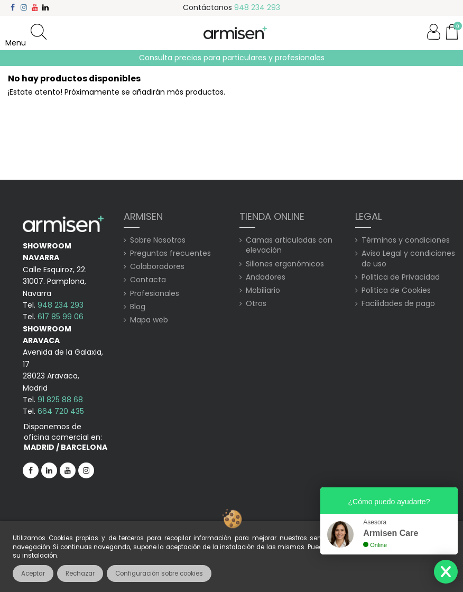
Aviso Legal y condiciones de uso (408, 258)
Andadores (265, 277)
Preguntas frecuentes (170, 253)
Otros (256, 304)
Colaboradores (157, 267)
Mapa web (149, 320)
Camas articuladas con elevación (289, 245)
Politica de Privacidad (401, 277)
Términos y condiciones (406, 240)
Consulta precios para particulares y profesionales (232, 57)
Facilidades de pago (398, 304)
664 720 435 (61, 411)
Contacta (148, 280)
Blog (137, 307)
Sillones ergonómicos (285, 264)
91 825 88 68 (60, 399)
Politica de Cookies (396, 290)
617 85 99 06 (61, 316)
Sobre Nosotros (158, 240)
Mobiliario (263, 290)
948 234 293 (257, 7)
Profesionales (154, 294)
